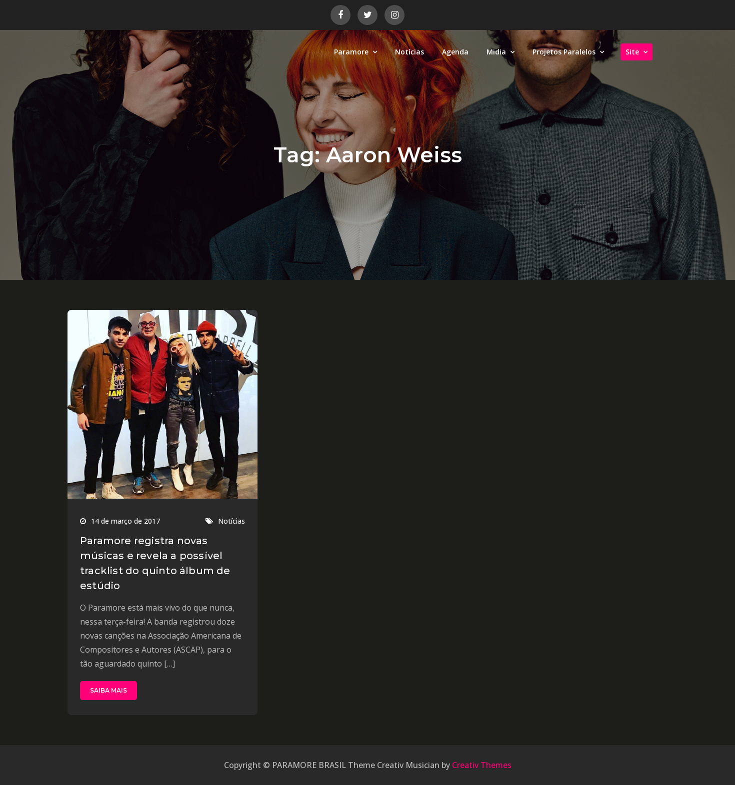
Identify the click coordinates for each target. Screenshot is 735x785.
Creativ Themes (482, 765)
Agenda (455, 51)
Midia (496, 51)
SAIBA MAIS (108, 690)
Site (632, 51)
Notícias (409, 51)
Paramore (351, 51)
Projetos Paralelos (564, 51)
